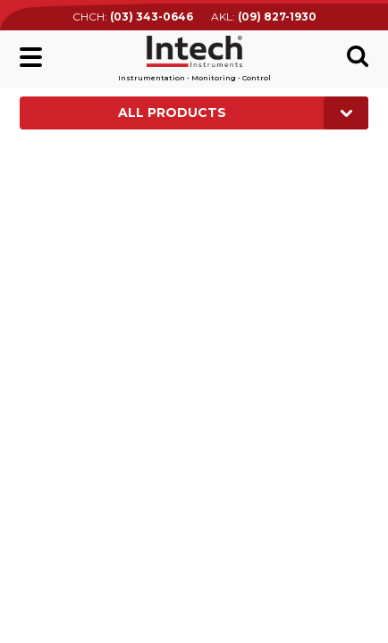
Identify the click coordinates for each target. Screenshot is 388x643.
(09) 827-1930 (277, 16)
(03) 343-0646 (151, 16)
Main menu (31, 57)
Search (357, 56)
